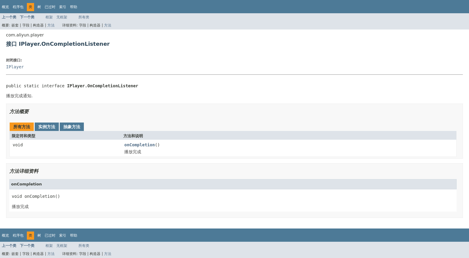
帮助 (73, 7)
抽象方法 (71, 126)
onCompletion (139, 144)
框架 (49, 17)
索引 (62, 7)
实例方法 (46, 126)
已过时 (50, 7)
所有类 (83, 17)
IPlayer (15, 66)
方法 (51, 25)
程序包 (18, 7)
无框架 (61, 17)
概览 (5, 7)
